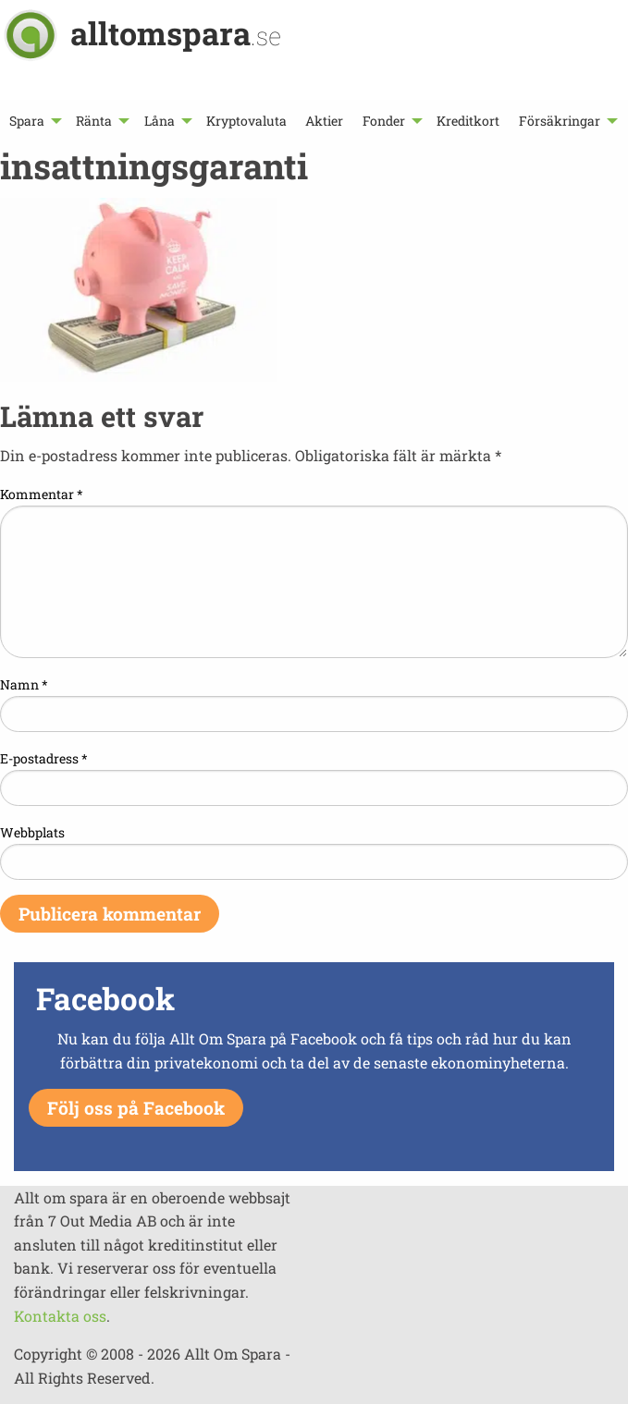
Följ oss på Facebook (136, 1107)
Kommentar (41, 494)
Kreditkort (468, 120)
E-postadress (44, 758)
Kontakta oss (60, 1315)
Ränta (94, 120)
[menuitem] (33, 120)
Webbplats (32, 832)
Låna (159, 120)
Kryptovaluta (246, 120)
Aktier (324, 120)
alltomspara (175, 33)
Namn (24, 684)
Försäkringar (559, 120)
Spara (26, 120)
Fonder (384, 120)
